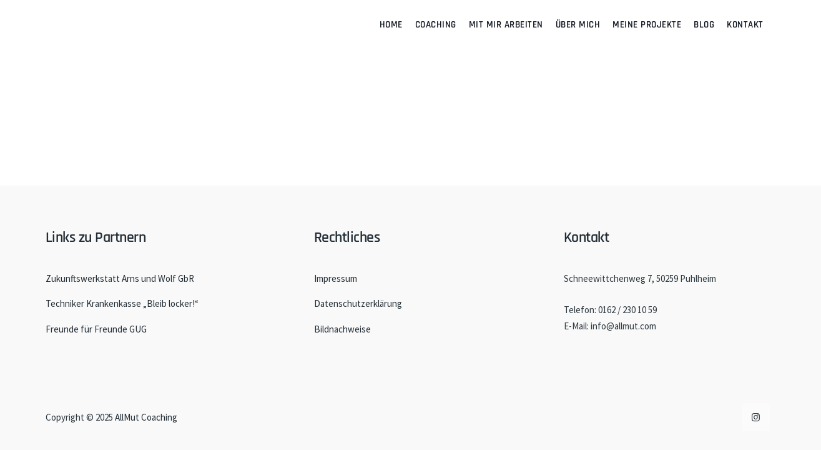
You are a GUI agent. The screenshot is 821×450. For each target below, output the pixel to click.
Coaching (435, 25)
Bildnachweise (342, 329)
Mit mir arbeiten (506, 25)
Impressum (335, 278)
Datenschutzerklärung (358, 303)
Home (391, 25)
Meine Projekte (646, 25)
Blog (704, 25)
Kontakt (745, 25)
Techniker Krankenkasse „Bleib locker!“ (122, 303)
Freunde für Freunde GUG (96, 329)
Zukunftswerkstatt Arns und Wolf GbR (120, 278)
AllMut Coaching (146, 417)
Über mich (578, 25)
